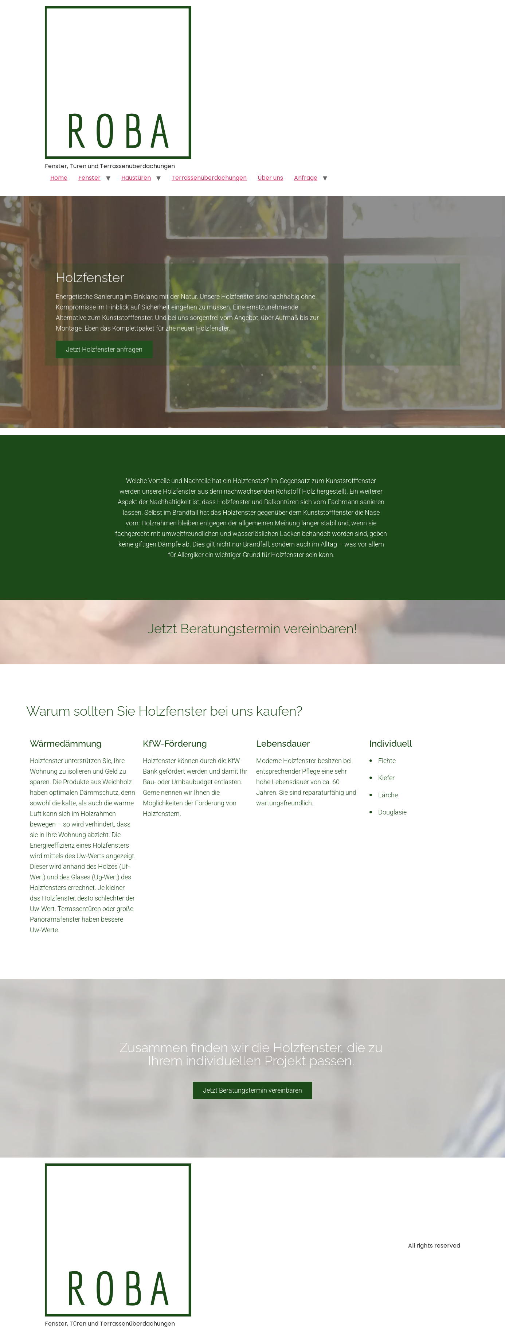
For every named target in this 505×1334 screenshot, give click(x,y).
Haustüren (136, 178)
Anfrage (305, 178)
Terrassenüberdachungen (209, 178)
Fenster (89, 178)
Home (58, 178)
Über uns (270, 178)
